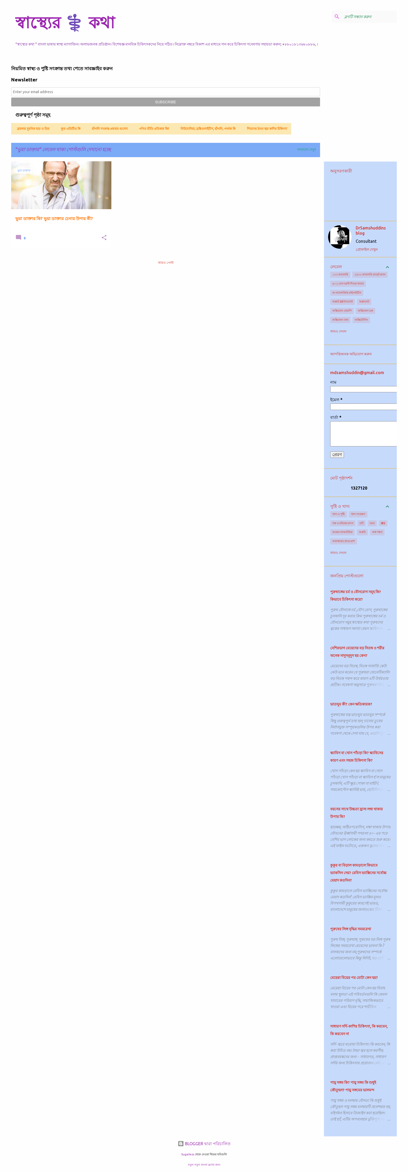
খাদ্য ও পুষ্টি (338, 514)
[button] (104, 237)
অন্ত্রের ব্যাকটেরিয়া (342, 532)
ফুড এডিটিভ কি (69, 128)
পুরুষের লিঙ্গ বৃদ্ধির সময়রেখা (350, 929)
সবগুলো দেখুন (306, 149)
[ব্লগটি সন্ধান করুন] (369, 16)
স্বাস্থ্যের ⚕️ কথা (65, 22)
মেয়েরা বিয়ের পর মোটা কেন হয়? (354, 978)
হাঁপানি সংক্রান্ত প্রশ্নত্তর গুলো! (108, 128)
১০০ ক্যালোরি (340, 274)
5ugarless (187, 1154)
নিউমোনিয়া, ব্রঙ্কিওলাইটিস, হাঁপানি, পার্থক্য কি (206, 128)
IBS (383, 523)
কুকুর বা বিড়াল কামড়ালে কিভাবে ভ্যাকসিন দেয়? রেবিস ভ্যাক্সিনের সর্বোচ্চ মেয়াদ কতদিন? (358, 872)
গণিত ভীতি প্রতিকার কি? (153, 128)
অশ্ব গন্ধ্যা (377, 532)
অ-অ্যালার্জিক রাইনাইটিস (346, 292)
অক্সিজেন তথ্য (340, 319)
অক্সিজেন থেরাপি (342, 310)
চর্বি (362, 523)
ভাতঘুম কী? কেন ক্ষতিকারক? (351, 704)
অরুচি (362, 532)
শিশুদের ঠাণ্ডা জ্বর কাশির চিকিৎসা (265, 128)
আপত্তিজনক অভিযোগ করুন (351, 354)
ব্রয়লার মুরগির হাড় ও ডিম (31, 128)
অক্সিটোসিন (361, 319)
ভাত (372, 523)
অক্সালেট (364, 301)
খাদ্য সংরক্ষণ (358, 514)
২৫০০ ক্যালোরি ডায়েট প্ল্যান (370, 274)
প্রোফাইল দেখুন (367, 249)
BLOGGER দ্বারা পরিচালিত (204, 1143)
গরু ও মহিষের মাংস (342, 523)
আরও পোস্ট (166, 262)
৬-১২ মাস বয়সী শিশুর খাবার (348, 283)
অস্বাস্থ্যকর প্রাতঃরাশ (343, 541)
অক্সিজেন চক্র (365, 310)
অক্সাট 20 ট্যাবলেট (342, 301)
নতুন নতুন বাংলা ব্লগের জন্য (204, 1164)
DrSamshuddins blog (371, 230)
